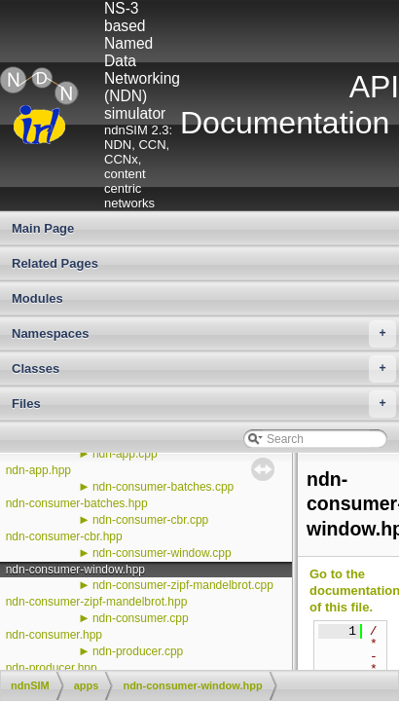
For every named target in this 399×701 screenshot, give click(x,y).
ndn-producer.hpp (51, 668)
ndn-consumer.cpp (140, 618)
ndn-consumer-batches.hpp (77, 503)
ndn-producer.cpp (137, 651)
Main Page (43, 228)
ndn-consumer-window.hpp (75, 569)
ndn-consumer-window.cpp (162, 553)
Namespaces (204, 334)
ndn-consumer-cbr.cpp (150, 520)
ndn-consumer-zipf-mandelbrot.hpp (97, 602)
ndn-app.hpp (38, 470)
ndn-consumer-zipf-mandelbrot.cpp (182, 585)
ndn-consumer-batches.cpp (163, 487)
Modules (37, 298)
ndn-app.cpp (125, 454)
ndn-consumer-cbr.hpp (64, 536)
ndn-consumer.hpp (54, 635)
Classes (204, 369)
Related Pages (55, 263)
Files (204, 404)
